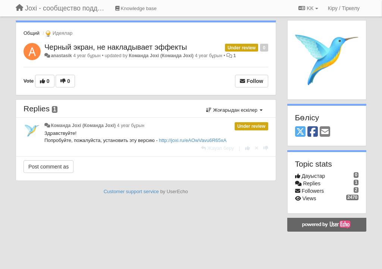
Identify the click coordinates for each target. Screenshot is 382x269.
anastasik (61, 55)
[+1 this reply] (247, 148)
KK (308, 8)
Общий (32, 33)
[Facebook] (312, 132)
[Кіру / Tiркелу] (344, 8)
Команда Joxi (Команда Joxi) (161, 55)
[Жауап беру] (217, 148)
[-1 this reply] (265, 148)
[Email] (325, 132)
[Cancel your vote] (257, 148)
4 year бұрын (130, 125)
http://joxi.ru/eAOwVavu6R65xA (192, 140)
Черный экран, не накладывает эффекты (115, 47)
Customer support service (131, 191)
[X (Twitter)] (300, 132)
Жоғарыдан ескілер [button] (234, 110)
